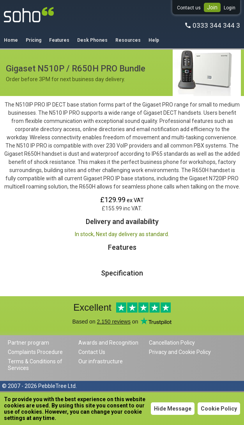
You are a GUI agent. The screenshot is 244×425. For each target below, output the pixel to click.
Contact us (189, 8)
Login (229, 8)
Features (59, 40)
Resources (128, 40)
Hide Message (172, 408)
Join (212, 7)
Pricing (33, 40)
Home (11, 40)
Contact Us (91, 352)
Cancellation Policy (172, 343)
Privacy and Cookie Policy (180, 352)
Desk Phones (92, 40)
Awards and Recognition (108, 343)
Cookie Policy (219, 408)
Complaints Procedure (35, 352)
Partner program (28, 343)
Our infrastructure (100, 361)
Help (154, 40)
